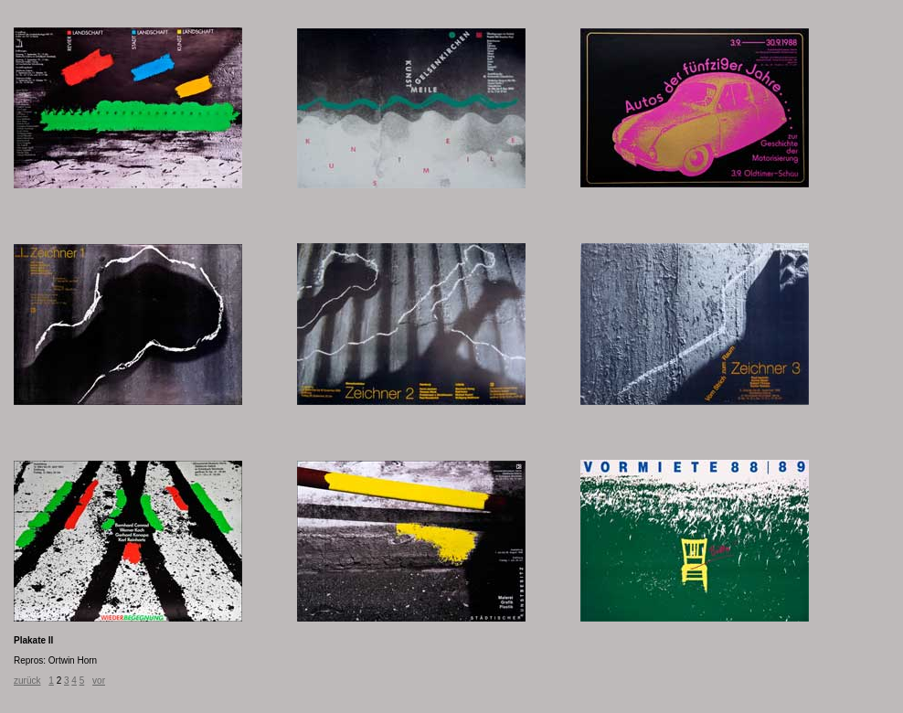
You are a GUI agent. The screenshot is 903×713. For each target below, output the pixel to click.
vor (98, 681)
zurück (27, 681)
